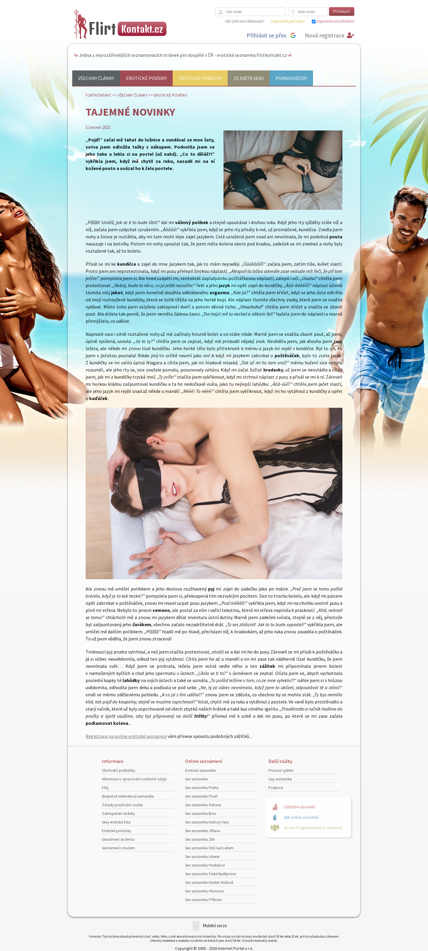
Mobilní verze (215, 925)
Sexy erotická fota (116, 822)
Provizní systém (281, 770)
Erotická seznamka (200, 770)
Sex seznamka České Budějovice (210, 873)
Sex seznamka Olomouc (204, 891)
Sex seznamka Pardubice (205, 865)
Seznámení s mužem (118, 848)
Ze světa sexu (249, 78)
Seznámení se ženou (118, 839)
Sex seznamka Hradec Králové (209, 882)
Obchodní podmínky (118, 770)
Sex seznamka (196, 779)
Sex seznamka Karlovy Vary (207, 822)
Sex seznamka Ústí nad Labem (209, 848)
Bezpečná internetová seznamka (128, 796)
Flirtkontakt (98, 95)
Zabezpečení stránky (118, 813)
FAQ (105, 787)
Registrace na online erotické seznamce (126, 736)
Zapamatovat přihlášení (335, 21)
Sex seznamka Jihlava (202, 830)
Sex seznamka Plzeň (201, 796)
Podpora (275, 787)
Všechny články (96, 78)
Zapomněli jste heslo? (288, 21)
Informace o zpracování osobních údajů (134, 779)
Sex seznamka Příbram (203, 899)
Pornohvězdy (291, 78)
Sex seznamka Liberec (202, 856)
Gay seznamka (280, 779)
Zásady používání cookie (122, 804)
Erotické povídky (146, 78)
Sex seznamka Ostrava (203, 804)
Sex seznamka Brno (200, 813)
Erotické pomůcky (200, 78)
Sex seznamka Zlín (200, 839)
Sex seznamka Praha (201, 787)
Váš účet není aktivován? (244, 21)
